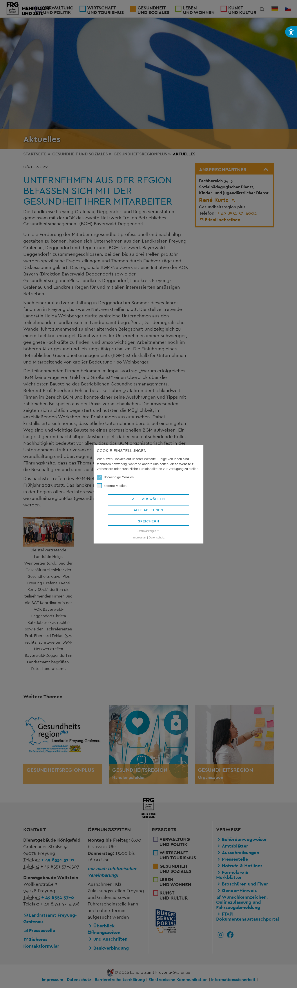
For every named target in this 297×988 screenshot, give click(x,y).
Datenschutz (157, 537)
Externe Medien (112, 485)
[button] (291, 32)
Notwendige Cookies (115, 477)
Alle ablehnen (148, 510)
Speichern (148, 521)
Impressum (139, 537)
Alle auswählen (148, 499)
